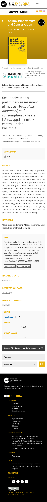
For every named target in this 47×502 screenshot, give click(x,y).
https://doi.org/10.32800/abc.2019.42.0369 (23, 141)
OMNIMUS (15, 404)
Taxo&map (15, 408)
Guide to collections (18, 411)
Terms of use (13, 473)
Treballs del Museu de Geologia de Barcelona (27, 443)
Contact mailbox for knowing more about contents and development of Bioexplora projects (26, 466)
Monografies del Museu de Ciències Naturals (27, 441)
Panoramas (16, 456)
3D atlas (15, 426)
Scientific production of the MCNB (23, 448)
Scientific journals (18, 11)
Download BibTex (23, 266)
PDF (8, 156)
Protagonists (16, 421)
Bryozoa (15, 428)
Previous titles (17, 446)
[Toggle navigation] (37, 4)
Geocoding (15, 423)
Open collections (17, 406)
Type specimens (17, 419)
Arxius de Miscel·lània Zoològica (23, 439)
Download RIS (10, 266)
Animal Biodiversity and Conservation (21, 22)
